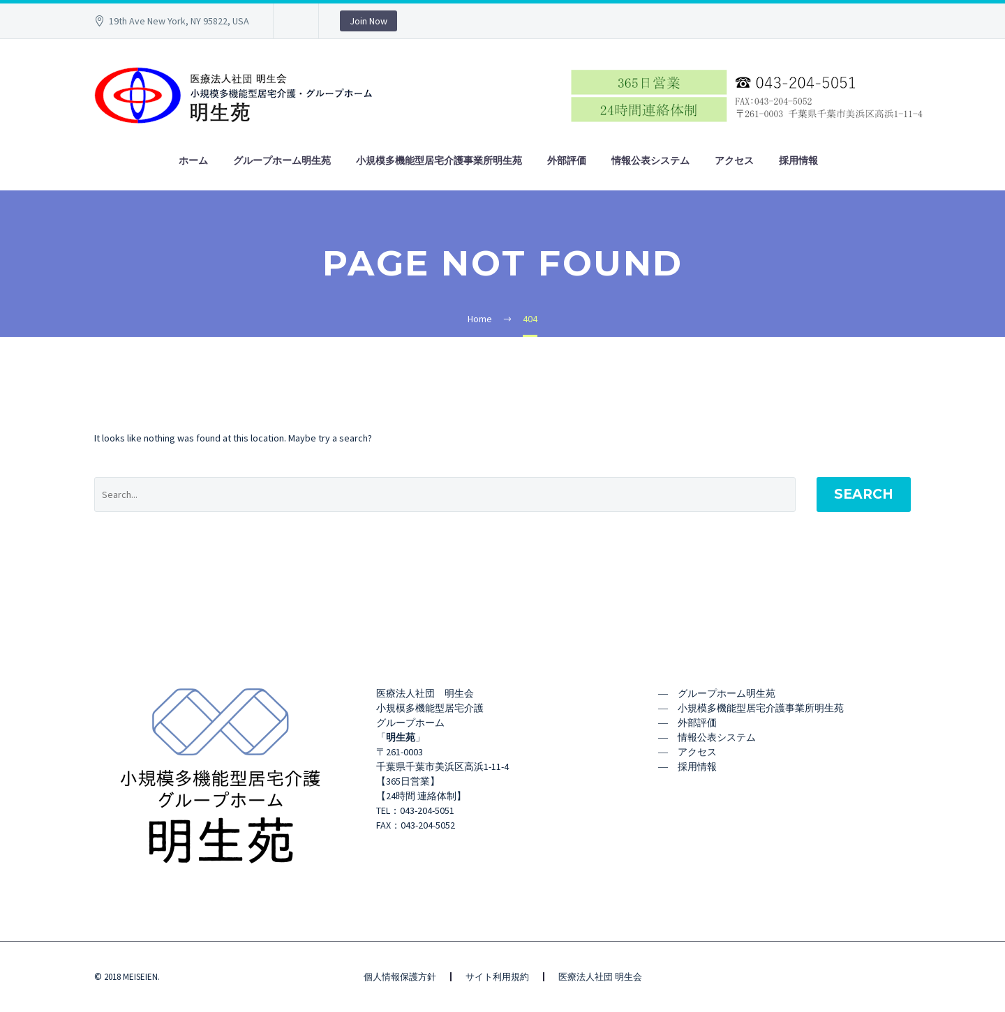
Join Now (368, 21)
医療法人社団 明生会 (600, 976)
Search (863, 494)
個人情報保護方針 (400, 976)
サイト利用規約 (497, 976)
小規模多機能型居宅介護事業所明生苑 (439, 160)
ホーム (193, 160)
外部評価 (566, 160)
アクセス (734, 160)
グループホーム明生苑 (282, 160)
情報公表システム (650, 160)
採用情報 (798, 160)
